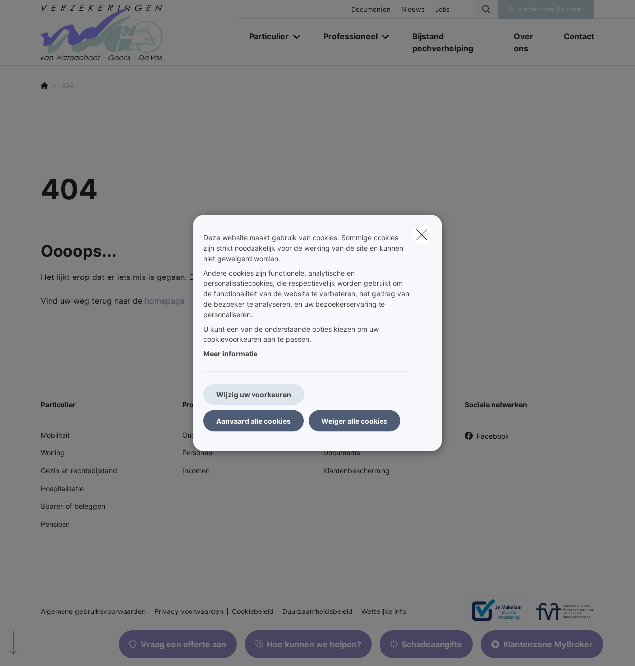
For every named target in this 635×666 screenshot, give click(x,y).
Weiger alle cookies (354, 421)
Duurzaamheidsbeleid (317, 611)
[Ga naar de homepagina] (140, 33)
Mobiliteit (55, 435)
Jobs (442, 9)
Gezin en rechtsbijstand (79, 470)
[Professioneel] (347, 36)
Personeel (198, 452)
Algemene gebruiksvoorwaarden (93, 611)
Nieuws (413, 9)
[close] (422, 235)
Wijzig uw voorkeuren (253, 394)
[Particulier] (265, 36)
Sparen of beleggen (73, 506)
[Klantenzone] (546, 9)
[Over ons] (529, 42)
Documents (341, 452)
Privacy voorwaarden (188, 611)
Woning (52, 452)
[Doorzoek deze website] (486, 9)
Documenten (371, 9)
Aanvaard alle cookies (253, 421)
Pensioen (55, 524)
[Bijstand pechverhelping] (453, 42)
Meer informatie (230, 353)
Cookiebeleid (253, 611)
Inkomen (196, 470)
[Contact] (574, 36)
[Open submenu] (297, 36)
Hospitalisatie (62, 488)
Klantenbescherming (356, 470)
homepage (165, 301)
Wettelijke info (383, 611)
